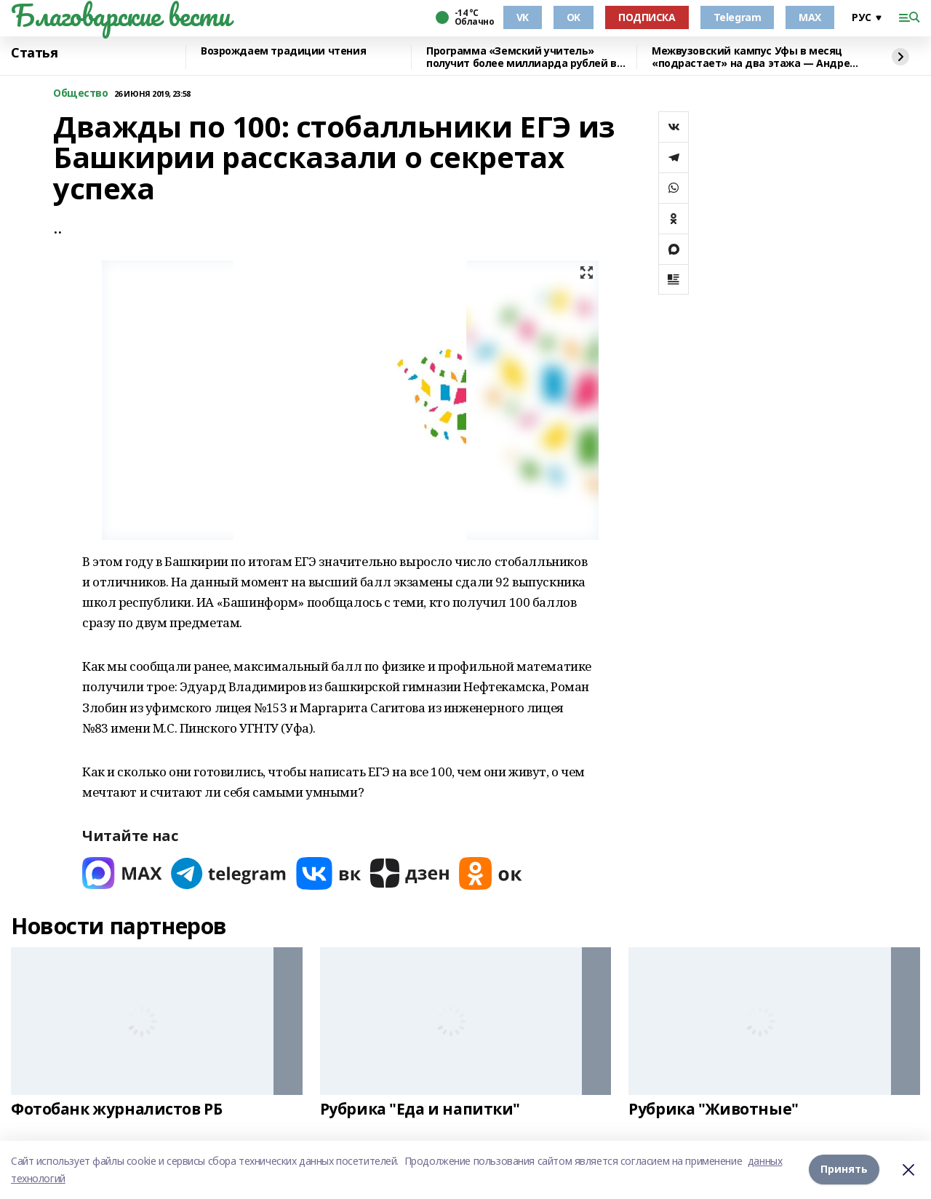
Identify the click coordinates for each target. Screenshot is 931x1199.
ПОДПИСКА (647, 17)
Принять (844, 1169)
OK (573, 17)
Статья (34, 53)
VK (522, 17)
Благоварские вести (120, 15)
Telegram (738, 17)
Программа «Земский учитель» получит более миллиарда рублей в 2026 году (521, 57)
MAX (810, 17)
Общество (80, 93)
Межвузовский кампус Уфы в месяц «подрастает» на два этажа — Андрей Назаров (754, 57)
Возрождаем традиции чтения (283, 51)
